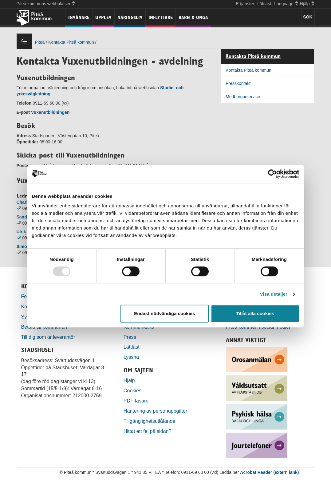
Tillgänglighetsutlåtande (149, 421)
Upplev (103, 17)
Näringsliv (130, 17)
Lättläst (264, 3)
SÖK (307, 16)
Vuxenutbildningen (50, 112)
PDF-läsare (136, 400)
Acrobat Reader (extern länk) (269, 472)
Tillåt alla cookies (255, 313)
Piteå (40, 42)
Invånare (78, 17)
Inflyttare (160, 17)
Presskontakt (238, 83)
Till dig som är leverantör (49, 337)
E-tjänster (245, 3)
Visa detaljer (273, 294)
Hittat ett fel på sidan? (147, 431)
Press (130, 337)
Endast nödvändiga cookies (164, 313)
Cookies (132, 390)
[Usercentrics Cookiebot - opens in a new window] (272, 173)
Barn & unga (193, 17)
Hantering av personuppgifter (155, 411)
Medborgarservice (243, 96)
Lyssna (131, 357)
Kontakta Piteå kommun (71, 42)
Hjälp (129, 380)
